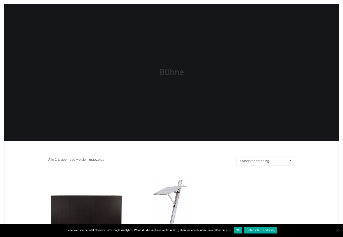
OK (238, 230)
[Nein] (337, 230)
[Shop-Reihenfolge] (265, 152)
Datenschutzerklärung (261, 230)
